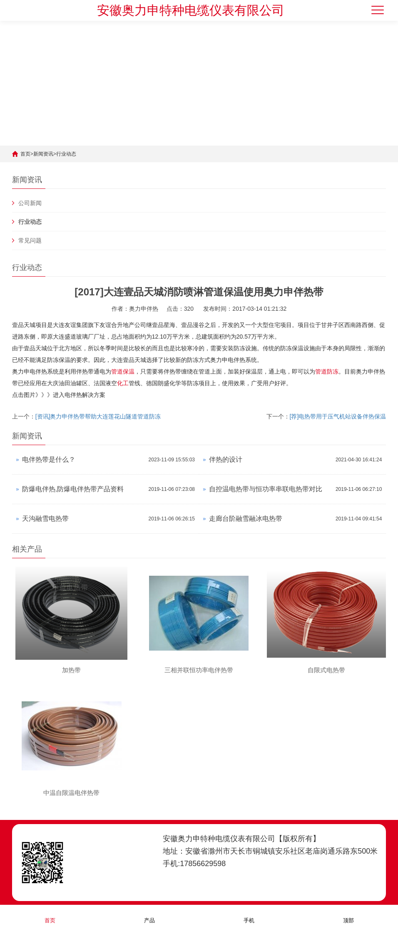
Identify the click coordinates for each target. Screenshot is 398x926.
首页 (25, 154)
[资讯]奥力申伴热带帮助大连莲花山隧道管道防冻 (98, 416)
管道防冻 (326, 371)
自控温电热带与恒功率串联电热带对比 (265, 489)
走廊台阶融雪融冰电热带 (245, 518)
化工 (123, 383)
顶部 (348, 915)
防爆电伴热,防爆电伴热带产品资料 (73, 489)
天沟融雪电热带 (45, 518)
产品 (149, 915)
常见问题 (30, 240)
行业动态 (66, 154)
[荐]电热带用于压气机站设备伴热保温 (338, 416)
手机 (249, 915)
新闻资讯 (43, 154)
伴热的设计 (225, 459)
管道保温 (122, 371)
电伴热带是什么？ (48, 459)
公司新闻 (30, 203)
